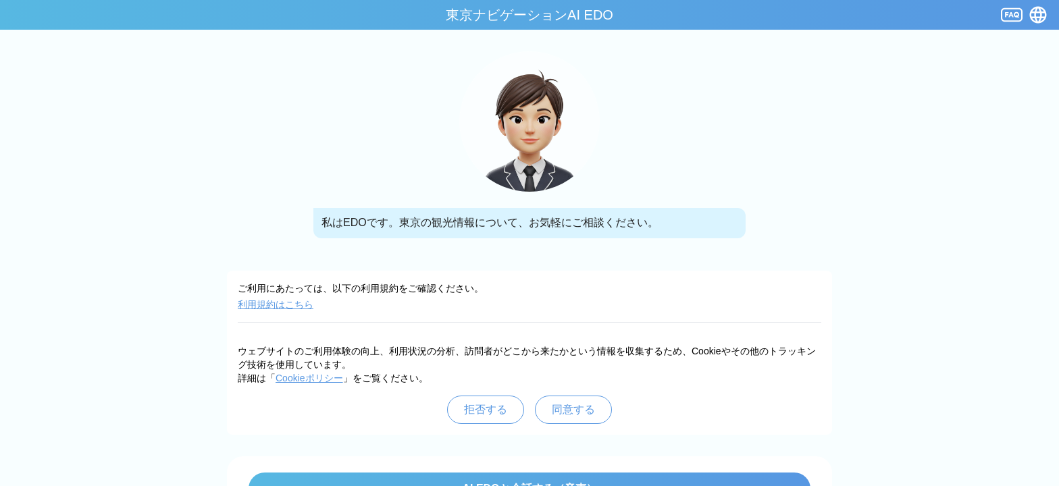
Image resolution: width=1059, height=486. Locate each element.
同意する (573, 409)
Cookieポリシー (309, 378)
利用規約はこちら (275, 304)
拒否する (485, 409)
